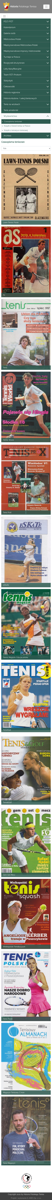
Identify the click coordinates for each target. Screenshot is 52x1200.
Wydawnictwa (26, 116)
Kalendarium (26, 27)
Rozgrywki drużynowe (26, 63)
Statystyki (26, 80)
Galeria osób (26, 33)
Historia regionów (26, 92)
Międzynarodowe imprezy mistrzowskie (26, 51)
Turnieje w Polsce (26, 57)
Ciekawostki (26, 86)
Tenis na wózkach (26, 104)
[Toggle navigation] (46, 7)
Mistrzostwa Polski (26, 39)
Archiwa (26, 135)
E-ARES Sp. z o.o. (34, 1198)
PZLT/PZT (26, 21)
